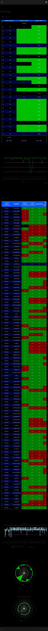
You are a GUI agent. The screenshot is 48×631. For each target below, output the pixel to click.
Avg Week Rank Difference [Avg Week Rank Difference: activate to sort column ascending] (32, 204)
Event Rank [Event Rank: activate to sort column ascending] (24, 20)
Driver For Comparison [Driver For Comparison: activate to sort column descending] (6, 204)
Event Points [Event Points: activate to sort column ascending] (9, 20)
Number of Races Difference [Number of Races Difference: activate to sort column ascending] (25, 204)
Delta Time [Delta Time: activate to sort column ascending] (39, 20)
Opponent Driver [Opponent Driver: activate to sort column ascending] (16, 204)
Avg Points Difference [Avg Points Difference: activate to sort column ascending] (39, 204)
